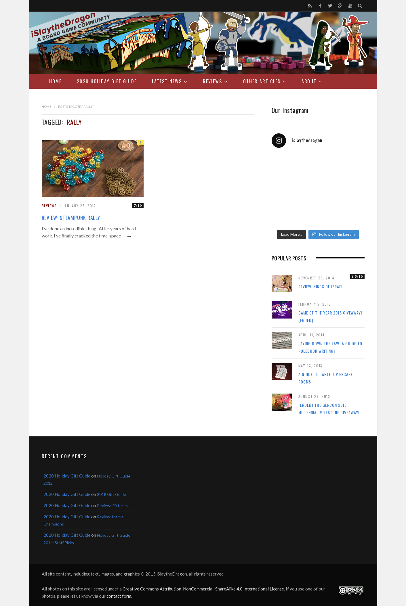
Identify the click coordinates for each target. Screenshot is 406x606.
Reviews (212, 81)
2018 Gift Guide (111, 494)
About (309, 81)
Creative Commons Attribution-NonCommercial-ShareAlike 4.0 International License (203, 588)
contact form (118, 596)
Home (55, 81)
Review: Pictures (112, 505)
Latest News (167, 81)
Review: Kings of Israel (320, 286)
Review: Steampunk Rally (71, 217)
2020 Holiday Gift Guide (107, 81)
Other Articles (262, 81)
